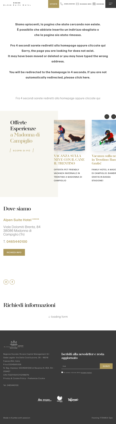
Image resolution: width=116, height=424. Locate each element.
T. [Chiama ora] (15, 241)
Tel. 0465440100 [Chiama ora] (11, 385)
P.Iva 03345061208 (12, 364)
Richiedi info (84, 4)
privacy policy (86, 372)
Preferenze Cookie (36, 378)
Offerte (53, 4)
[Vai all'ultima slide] (106, 116)
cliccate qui (97, 45)
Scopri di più (21, 150)
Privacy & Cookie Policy (14, 378)
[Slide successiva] (113, 116)
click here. (82, 77)
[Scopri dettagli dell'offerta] (69, 148)
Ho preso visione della (77, 372)
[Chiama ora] (67, 4)
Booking (98, 4)
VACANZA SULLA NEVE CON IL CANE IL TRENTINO (69, 159)
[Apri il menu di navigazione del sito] (110, 4)
